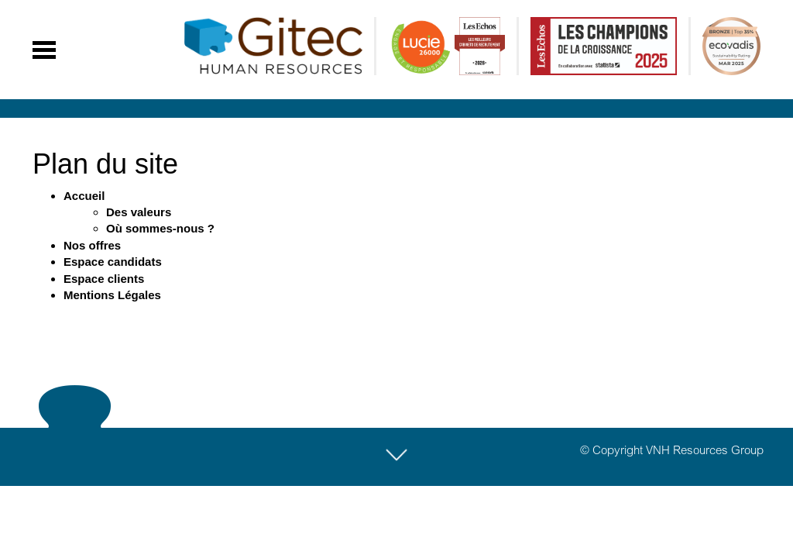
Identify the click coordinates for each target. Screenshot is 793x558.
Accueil (84, 195)
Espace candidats (113, 261)
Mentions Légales (112, 294)
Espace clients (104, 278)
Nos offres (92, 245)
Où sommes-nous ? (160, 228)
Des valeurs (138, 212)
